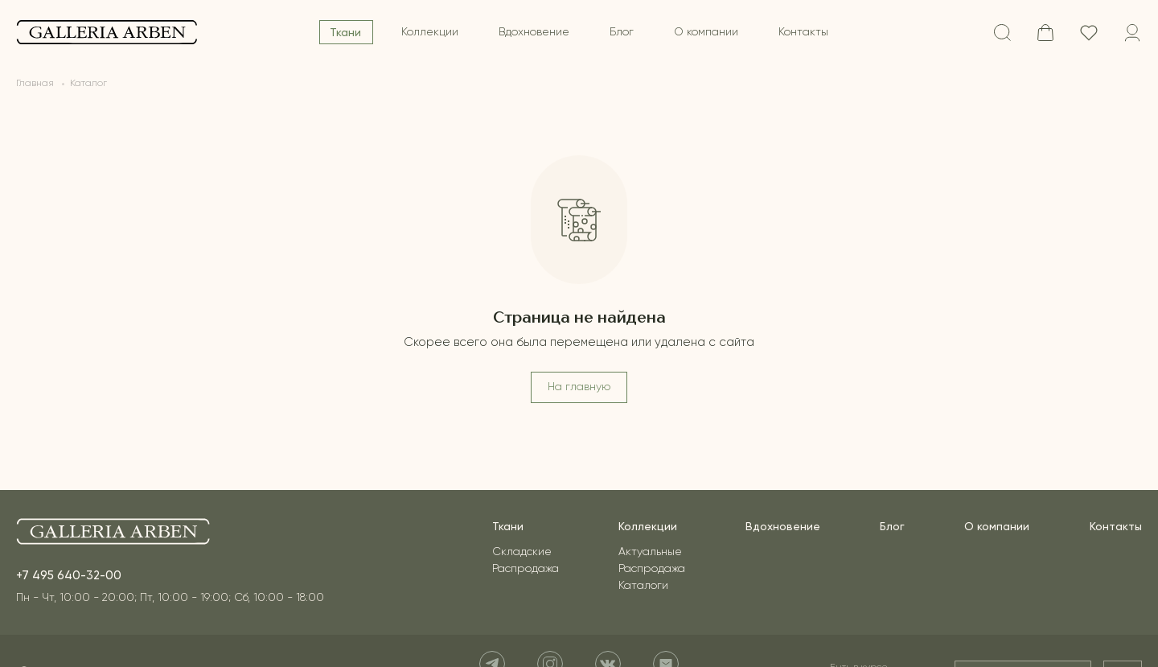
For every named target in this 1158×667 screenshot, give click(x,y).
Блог (622, 32)
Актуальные (650, 552)
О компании (706, 32)
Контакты (803, 32)
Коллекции (429, 32)
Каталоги (643, 585)
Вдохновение (534, 32)
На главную (579, 387)
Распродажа (525, 568)
